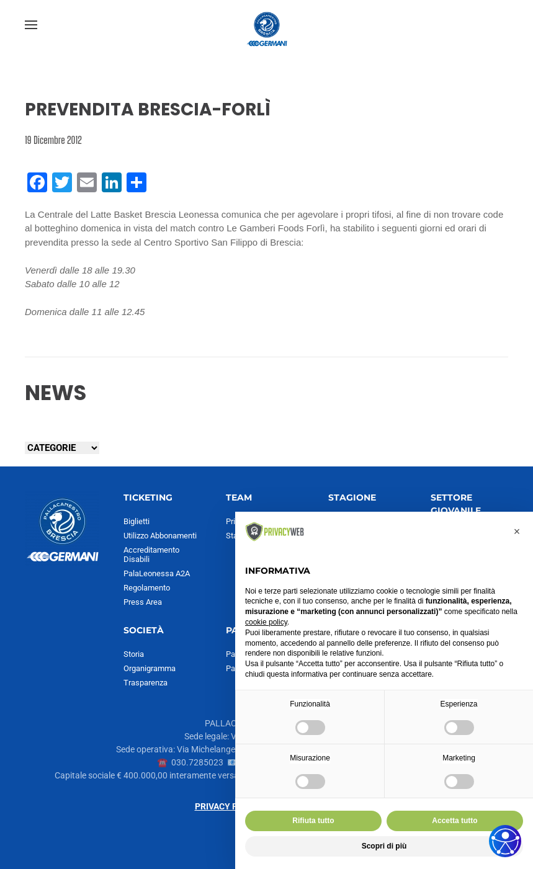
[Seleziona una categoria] (62, 448)
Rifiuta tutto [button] (313, 820)
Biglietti (136, 521)
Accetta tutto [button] (454, 820)
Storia (133, 654)
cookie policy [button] (266, 622)
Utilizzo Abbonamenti (160, 535)
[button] (31, 25)
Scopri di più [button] (384, 846)
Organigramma (149, 668)
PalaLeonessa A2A (156, 573)
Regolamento (146, 587)
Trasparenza (145, 682)
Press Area (142, 602)
